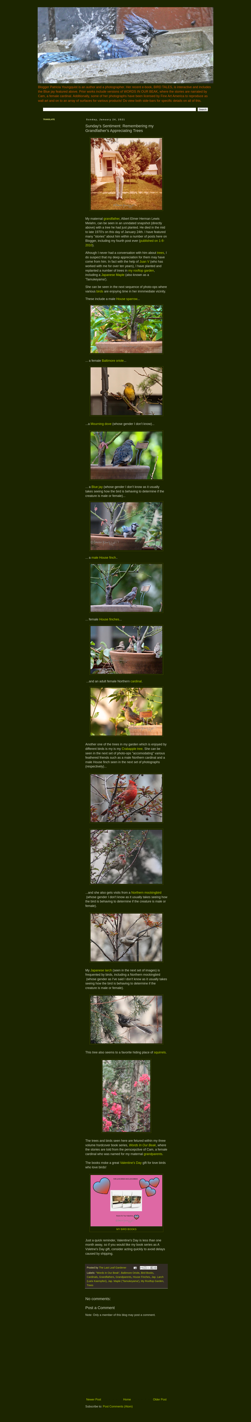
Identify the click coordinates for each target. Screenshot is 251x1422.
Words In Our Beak (142, 1145)
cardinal (136, 681)
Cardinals (92, 1277)
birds (99, 291)
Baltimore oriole (113, 360)
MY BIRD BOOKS (126, 1229)
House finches (109, 619)
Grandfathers (106, 1277)
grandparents (153, 1154)
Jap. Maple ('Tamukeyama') (123, 1281)
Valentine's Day (131, 1163)
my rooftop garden (141, 270)
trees (160, 253)
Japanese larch (101, 970)
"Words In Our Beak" (107, 1272)
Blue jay (97, 487)
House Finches (141, 1277)
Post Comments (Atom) (118, 1406)
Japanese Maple (112, 275)
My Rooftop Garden (152, 1281)
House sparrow (126, 299)
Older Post (160, 1399)
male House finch (103, 557)
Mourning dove (101, 424)
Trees (90, 1285)
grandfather (112, 218)
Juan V (144, 261)
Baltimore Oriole (130, 1272)
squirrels (160, 1052)
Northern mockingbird (146, 892)
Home (127, 1399)
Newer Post (93, 1399)
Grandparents (123, 1277)
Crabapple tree (132, 749)
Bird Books (147, 1272)
